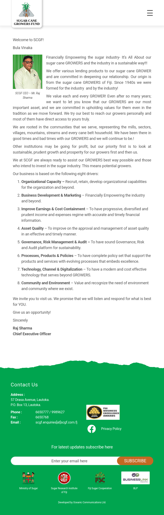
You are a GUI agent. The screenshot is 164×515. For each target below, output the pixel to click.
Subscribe (135, 460)
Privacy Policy (111, 429)
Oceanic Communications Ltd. (89, 502)
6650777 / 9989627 (49, 412)
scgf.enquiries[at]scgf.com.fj (56, 422)
